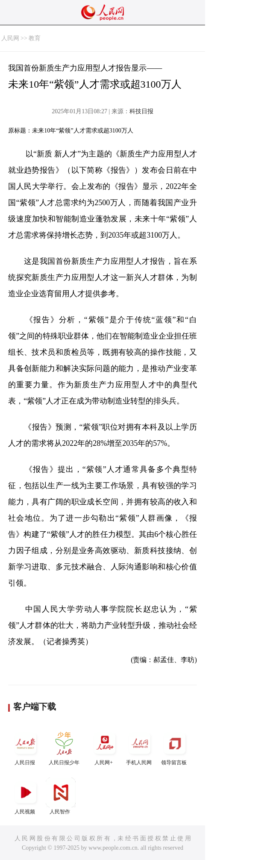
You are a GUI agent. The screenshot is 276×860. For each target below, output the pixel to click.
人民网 (10, 38)
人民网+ (105, 747)
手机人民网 (140, 747)
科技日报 (141, 111)
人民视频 (26, 796)
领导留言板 (175, 747)
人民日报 (26, 747)
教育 (35, 38)
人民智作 (61, 796)
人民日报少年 (64, 747)
